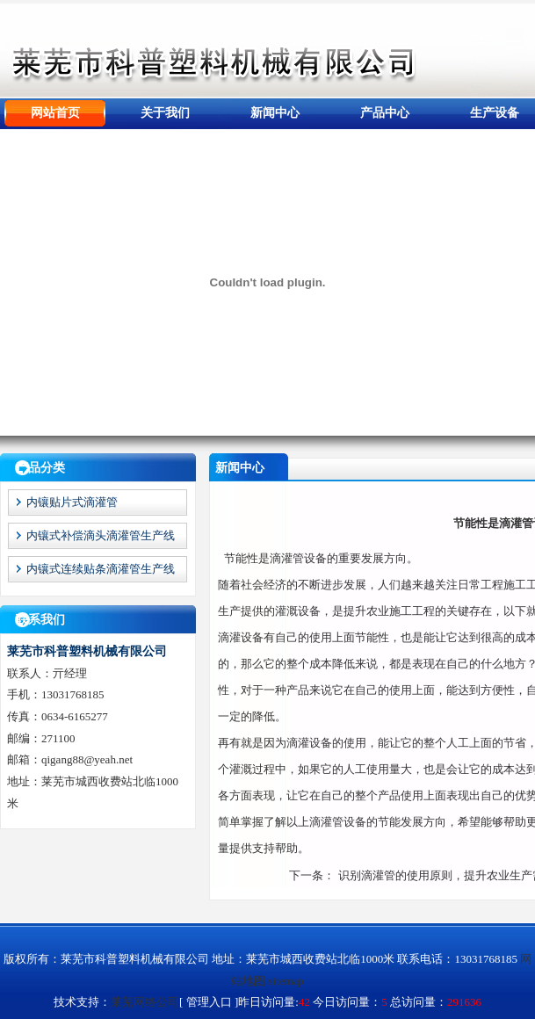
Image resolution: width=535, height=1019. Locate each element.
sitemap (285, 980)
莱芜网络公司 (145, 1001)
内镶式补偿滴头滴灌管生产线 (100, 535)
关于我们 (165, 112)
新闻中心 (275, 112)
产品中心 (384, 112)
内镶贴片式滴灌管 (72, 502)
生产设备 (494, 112)
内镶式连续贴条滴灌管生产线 (100, 568)
